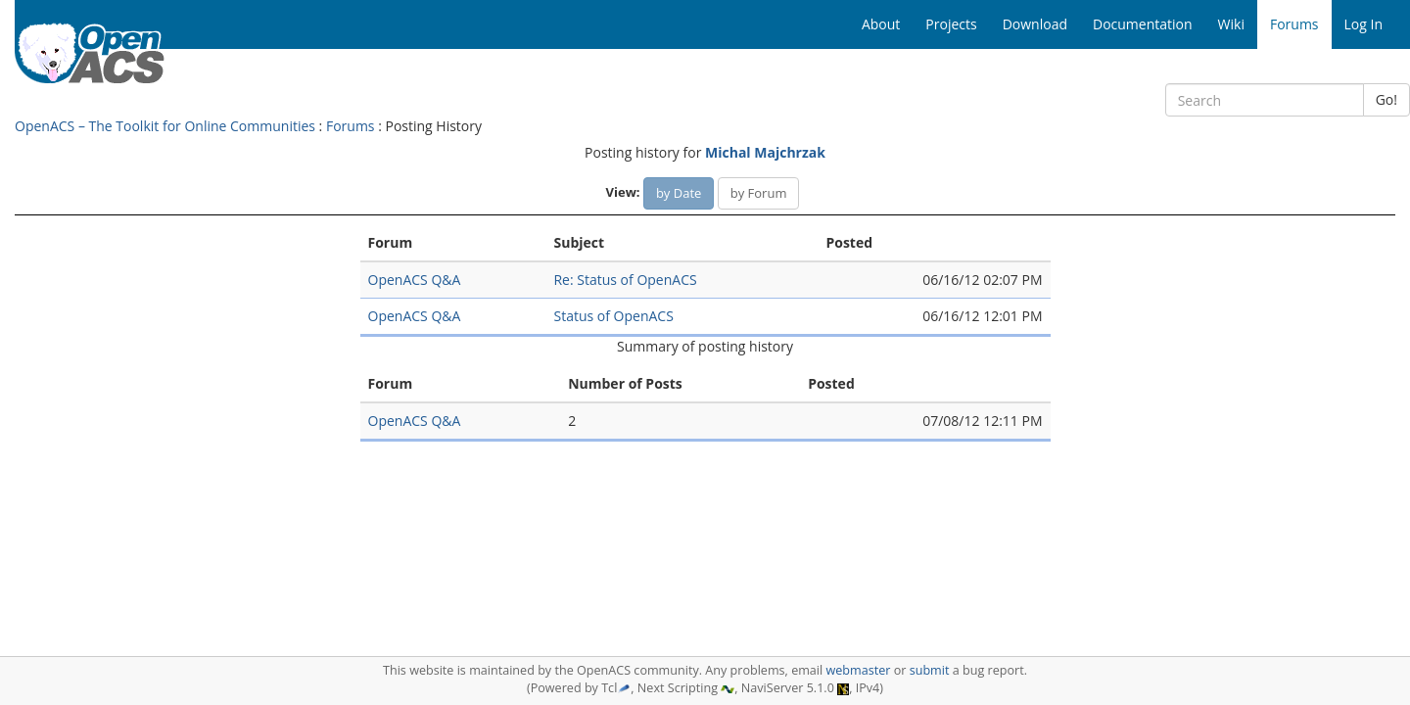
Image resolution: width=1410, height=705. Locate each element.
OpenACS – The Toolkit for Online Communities (165, 126)
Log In (1363, 24)
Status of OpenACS (613, 315)
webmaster (857, 670)
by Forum (758, 193)
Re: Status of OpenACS (624, 279)
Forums (350, 126)
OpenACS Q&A (414, 279)
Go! (1386, 99)
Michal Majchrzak (765, 152)
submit (930, 670)
